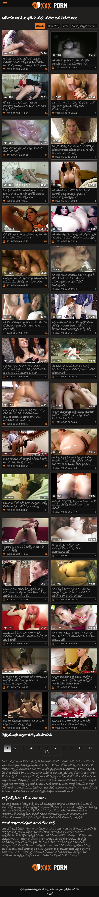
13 (47, 752)
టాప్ (65, 25)
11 (91, 748)
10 (80, 748)
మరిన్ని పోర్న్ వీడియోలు (84, 25)
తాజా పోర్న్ (53, 25)
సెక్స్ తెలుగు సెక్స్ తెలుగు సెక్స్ (36, 889)
